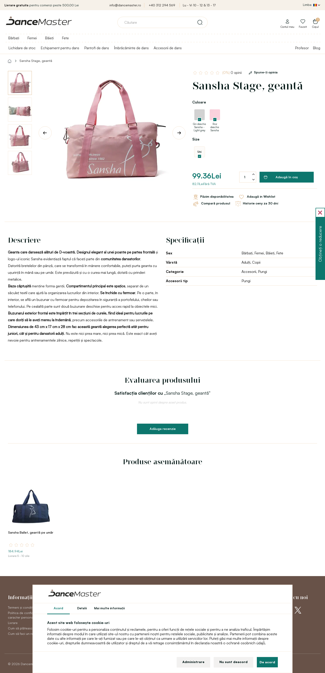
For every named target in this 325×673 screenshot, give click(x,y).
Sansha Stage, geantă (35, 61)
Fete (65, 38)
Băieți (49, 38)
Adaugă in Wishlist (256, 197)
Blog (316, 48)
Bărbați (13, 38)
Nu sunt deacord (233, 662)
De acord (267, 662)
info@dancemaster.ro (125, 5)
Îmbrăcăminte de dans (131, 48)
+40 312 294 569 (162, 5)
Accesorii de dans (168, 48)
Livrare (13, 623)
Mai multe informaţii (109, 608)
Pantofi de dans (96, 48)
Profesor (302, 48)
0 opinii (232, 72)
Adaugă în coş (281, 177)
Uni (199, 151)
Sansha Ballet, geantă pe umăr (30, 532)
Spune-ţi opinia (262, 72)
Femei (32, 38)
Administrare (193, 662)
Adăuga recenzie (163, 429)
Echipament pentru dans (60, 48)
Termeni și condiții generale (28, 607)
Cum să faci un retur (22, 633)
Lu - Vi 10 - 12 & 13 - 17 (199, 5)
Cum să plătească (21, 628)
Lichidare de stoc (22, 48)
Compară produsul (211, 203)
